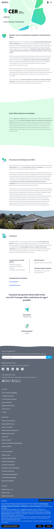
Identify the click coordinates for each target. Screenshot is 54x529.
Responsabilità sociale (8, 424)
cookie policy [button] (4, 508)
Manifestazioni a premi (8, 433)
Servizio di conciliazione (8, 465)
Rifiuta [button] (39, 526)
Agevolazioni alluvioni (8, 481)
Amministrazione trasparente (10, 430)
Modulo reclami (6, 455)
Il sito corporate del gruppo (9, 393)
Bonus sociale (5, 492)
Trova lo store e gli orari (8, 421)
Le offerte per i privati (8, 396)
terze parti (24, 509)
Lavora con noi (6, 409)
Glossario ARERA (6, 446)
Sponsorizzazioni (6, 440)
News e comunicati (7, 427)
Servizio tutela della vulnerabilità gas (12, 443)
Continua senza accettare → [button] (45, 500)
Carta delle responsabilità (9, 477)
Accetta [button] (48, 526)
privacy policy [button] (44, 503)
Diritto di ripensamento (8, 461)
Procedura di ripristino (8, 471)
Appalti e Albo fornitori (8, 405)
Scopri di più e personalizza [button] (10, 526)
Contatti (4, 412)
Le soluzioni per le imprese (9, 399)
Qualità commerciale (7, 496)
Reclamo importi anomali (9, 458)
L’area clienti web (6, 402)
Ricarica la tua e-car (7, 489)
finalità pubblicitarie (5, 513)
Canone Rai (5, 437)
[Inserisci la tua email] (25, 357)
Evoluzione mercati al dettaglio (10, 468)
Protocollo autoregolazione (9, 474)
